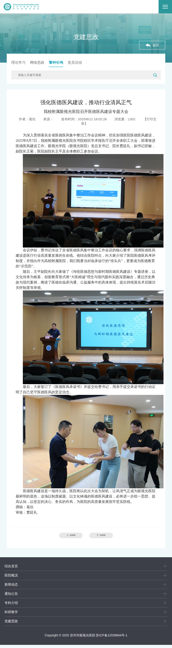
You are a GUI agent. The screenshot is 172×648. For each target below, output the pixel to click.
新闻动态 (11, 587)
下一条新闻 (109, 537)
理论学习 (18, 62)
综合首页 (11, 569)
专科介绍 (11, 606)
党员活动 (75, 62)
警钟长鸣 (56, 62)
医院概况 (11, 578)
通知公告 (11, 597)
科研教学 (11, 615)
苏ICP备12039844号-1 (111, 638)
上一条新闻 (62, 537)
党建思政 (11, 624)
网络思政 (37, 62)
